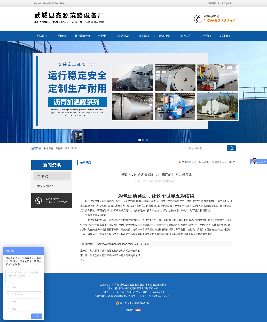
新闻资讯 (164, 35)
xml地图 (130, 310)
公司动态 (230, 162)
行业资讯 (184, 35)
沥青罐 (62, 35)
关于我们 (205, 35)
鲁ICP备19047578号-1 (160, 296)
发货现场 (123, 35)
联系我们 (231, 3)
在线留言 (222, 3)
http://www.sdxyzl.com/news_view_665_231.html (123, 244)
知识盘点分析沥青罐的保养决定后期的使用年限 (115, 255)
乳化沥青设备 (83, 35)
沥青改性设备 (160, 284)
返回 (82, 260)
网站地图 (212, 3)
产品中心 (103, 35)
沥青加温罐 (71, 148)
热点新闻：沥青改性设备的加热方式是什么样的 (115, 250)
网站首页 (41, 35)
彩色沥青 (48, 148)
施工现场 (144, 35)
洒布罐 (148, 284)
